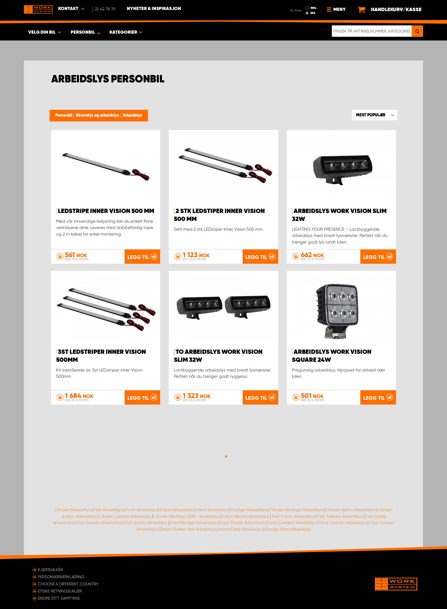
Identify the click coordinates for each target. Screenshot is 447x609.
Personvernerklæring (61, 577)
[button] (374, 115)
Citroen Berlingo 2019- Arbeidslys (186, 516)
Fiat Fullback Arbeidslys (245, 516)
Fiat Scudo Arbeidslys (146, 522)
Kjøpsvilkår (50, 569)
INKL (313, 8)
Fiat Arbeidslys (108, 509)
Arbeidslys (132, 115)
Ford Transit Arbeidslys (242, 522)
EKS (312, 13)
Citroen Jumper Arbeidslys (125, 516)
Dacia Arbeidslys (176, 509)
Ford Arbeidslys (141, 509)
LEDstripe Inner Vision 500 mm (106, 211)
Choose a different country (68, 584)
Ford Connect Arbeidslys (292, 522)
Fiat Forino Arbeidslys (293, 516)
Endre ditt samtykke (59, 598)
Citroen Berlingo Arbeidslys (296, 509)
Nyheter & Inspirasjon (154, 9)
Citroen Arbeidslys (73, 509)
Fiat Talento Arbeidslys (339, 516)
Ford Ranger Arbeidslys (193, 522)
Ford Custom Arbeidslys (342, 522)
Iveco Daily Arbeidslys (240, 529)
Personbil (64, 115)
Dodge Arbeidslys (249, 509)
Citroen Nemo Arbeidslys (350, 509)
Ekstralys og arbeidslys (98, 115)
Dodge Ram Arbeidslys (288, 529)
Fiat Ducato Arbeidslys (98, 522)
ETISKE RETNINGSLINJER (60, 591)
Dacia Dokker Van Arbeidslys (188, 529)
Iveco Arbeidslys (212, 509)
